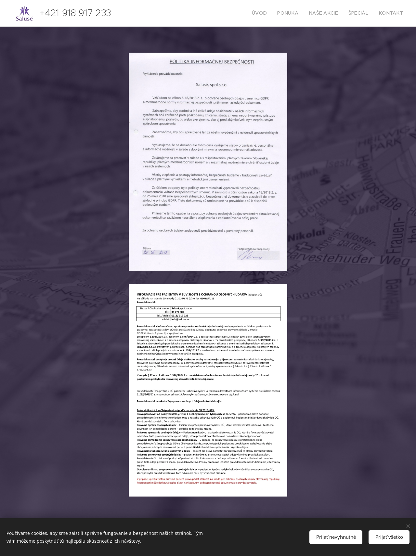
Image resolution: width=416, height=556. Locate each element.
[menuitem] (272, 13)
